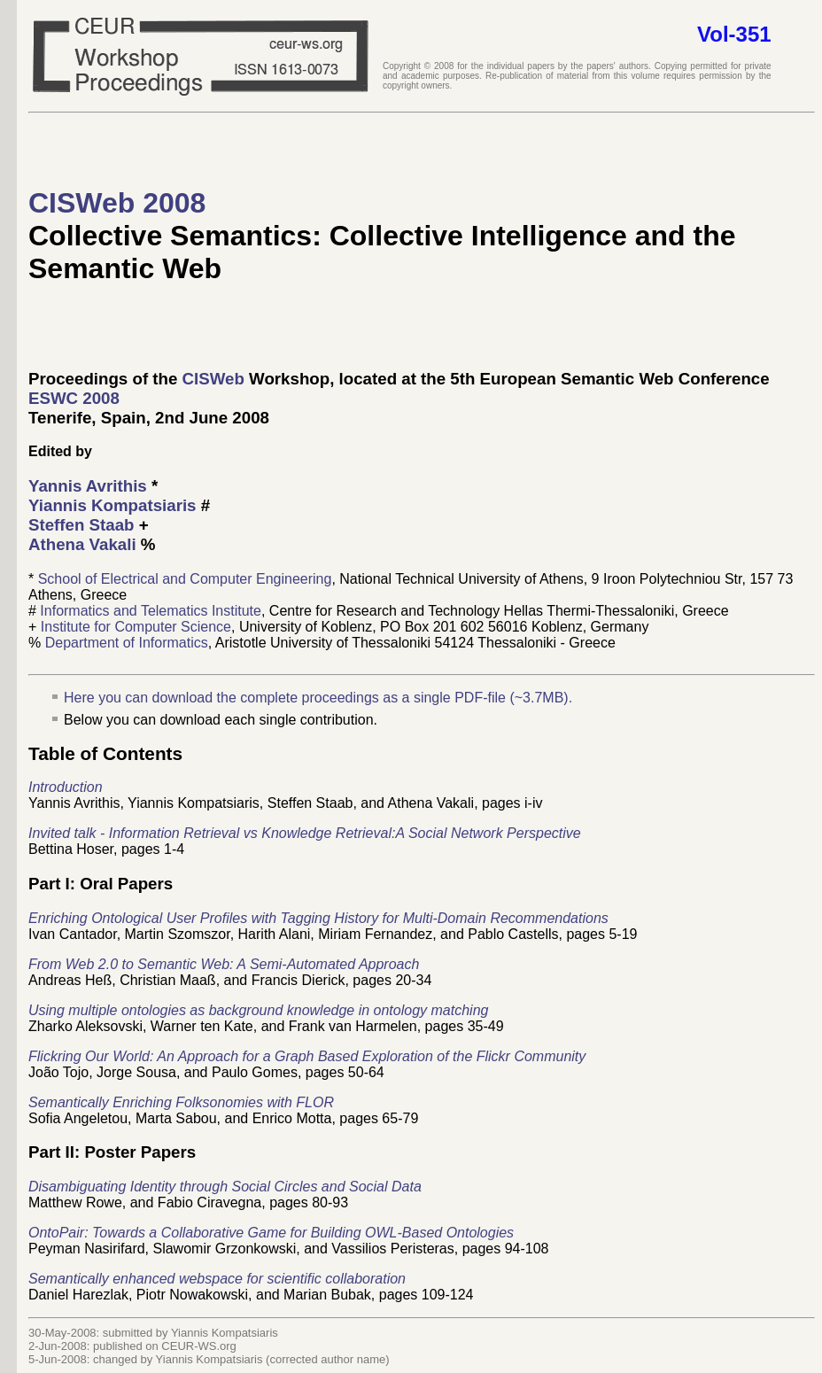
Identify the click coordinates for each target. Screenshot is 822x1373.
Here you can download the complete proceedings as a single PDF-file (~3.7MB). (318, 697)
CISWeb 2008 (117, 203)
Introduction (65, 787)
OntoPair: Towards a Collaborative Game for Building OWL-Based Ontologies (271, 1232)
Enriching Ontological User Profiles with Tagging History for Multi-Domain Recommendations (318, 918)
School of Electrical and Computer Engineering (185, 578)
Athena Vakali (82, 544)
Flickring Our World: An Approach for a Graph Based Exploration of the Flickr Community (306, 1056)
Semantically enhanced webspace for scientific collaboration (217, 1278)
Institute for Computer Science (136, 626)
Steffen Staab (83, 525)
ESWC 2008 (74, 398)
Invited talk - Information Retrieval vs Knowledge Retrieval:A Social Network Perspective (304, 833)
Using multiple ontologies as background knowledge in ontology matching (258, 1010)
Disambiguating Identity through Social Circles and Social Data (225, 1186)
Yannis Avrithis (87, 486)
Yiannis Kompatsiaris (112, 505)
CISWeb (213, 378)
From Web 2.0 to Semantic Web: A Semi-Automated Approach (223, 964)
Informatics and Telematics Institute (150, 610)
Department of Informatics (126, 642)
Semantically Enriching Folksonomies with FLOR (181, 1102)
